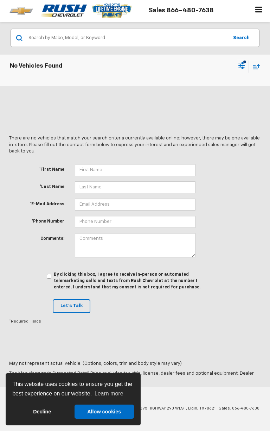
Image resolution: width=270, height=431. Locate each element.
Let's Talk (71, 306)
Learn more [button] (109, 393)
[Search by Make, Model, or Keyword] (127, 38)
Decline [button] (42, 411)
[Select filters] (241, 67)
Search (241, 37)
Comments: (52, 239)
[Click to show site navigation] (259, 11)
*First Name (51, 170)
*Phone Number (48, 221)
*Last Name (52, 187)
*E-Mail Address (47, 204)
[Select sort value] (254, 66)
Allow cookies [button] (104, 411)
